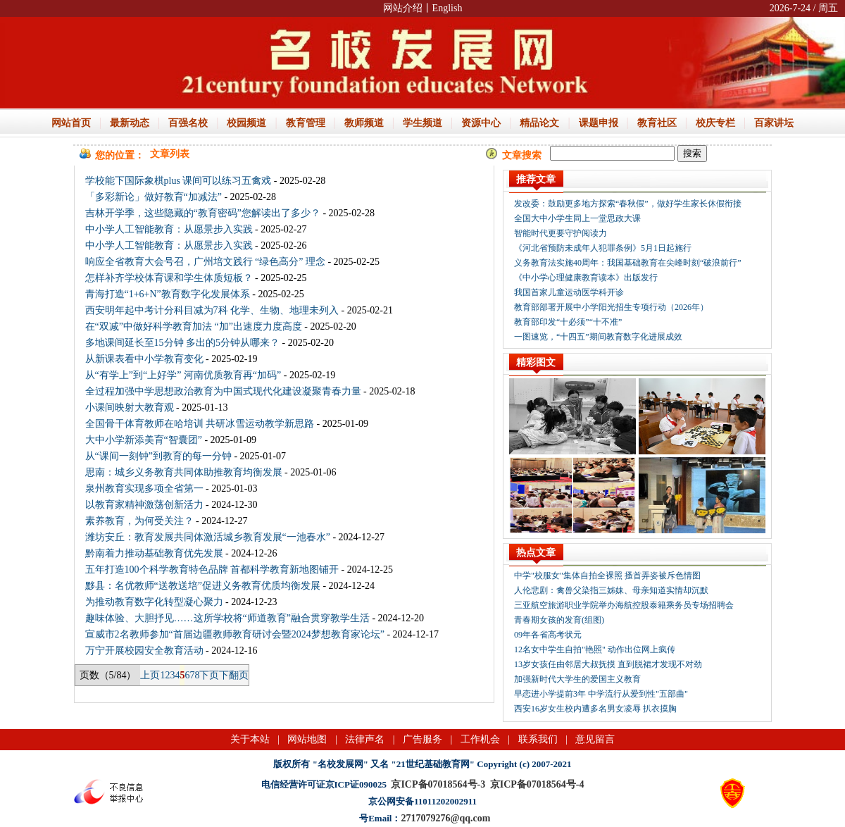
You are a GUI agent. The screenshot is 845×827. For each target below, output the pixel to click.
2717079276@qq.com (445, 818)
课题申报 (598, 123)
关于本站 (250, 739)
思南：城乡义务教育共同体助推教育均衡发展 (183, 472)
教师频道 (364, 123)
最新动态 (129, 123)
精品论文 (539, 123)
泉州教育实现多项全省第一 (144, 488)
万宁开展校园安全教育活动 (144, 650)
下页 (209, 675)
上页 (150, 675)
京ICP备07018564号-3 (438, 784)
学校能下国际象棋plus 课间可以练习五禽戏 (178, 180)
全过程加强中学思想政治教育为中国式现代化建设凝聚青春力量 (223, 391)
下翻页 (234, 675)
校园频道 (246, 123)
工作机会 (480, 739)
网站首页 (71, 123)
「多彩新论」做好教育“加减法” (153, 197)
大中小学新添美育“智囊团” (143, 440)
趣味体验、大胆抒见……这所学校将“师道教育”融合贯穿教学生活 (227, 618)
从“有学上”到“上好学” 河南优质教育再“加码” (183, 375)
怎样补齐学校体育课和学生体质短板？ (169, 278)
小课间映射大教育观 (129, 407)
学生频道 (422, 123)
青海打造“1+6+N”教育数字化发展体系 (167, 294)
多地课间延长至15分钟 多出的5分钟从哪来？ (182, 342)
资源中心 (481, 123)
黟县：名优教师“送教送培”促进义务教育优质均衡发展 (202, 585)
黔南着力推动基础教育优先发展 (154, 553)
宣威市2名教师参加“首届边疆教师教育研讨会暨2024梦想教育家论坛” (234, 634)
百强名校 (188, 123)
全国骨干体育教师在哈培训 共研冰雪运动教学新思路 (200, 423)
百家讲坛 (774, 123)
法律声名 (364, 739)
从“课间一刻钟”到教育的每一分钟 (158, 456)
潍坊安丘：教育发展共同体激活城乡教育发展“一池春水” (207, 537)
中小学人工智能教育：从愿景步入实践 (169, 229)
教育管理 (305, 123)
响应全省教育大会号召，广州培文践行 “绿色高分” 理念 (205, 261)
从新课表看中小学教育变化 (144, 359)
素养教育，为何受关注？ (139, 521)
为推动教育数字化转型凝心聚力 (154, 602)
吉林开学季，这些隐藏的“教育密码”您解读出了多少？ (202, 213)
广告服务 (422, 739)
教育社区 (657, 123)
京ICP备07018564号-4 (537, 784)
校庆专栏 (715, 123)
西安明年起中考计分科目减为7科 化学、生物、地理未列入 (212, 310)
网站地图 (307, 739)
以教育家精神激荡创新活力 (144, 504)
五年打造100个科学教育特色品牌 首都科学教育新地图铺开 (212, 569)
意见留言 (595, 739)
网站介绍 (403, 8)
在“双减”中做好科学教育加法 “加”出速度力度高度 (193, 326)
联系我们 (538, 739)
